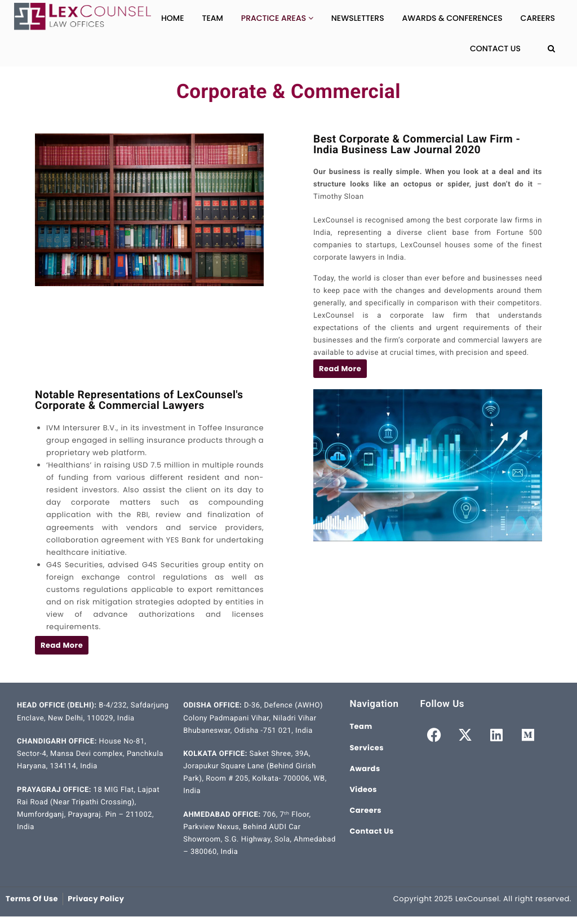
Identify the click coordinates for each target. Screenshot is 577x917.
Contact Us (495, 48)
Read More (340, 368)
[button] (340, 368)
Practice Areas (277, 18)
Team (212, 18)
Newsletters (357, 18)
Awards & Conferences (452, 18)
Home (172, 18)
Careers (538, 18)
